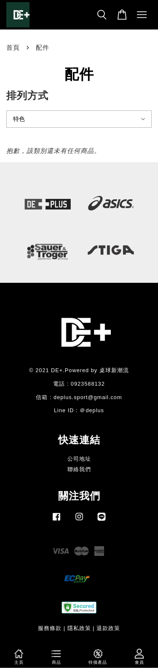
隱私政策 (79, 628)
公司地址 (79, 459)
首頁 (13, 47)
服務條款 (50, 628)
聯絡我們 (79, 469)
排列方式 (27, 95)
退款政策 (108, 628)
